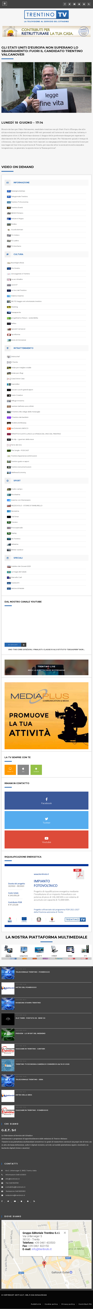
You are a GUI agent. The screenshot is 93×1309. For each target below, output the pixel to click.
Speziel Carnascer (18, 329)
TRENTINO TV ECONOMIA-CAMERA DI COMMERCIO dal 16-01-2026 (42, 1064)
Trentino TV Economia (19, 202)
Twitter (46, 817)
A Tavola (14, 362)
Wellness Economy (18, 472)
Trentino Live (46, 666)
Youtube (46, 837)
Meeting (14, 307)
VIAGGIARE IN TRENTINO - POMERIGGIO (32, 1110)
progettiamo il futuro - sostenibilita (24, 318)
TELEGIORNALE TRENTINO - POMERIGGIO (33, 972)
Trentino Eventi (17, 207)
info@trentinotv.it (12, 1179)
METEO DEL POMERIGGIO (26, 987)
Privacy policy (68, 1304)
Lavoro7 (14, 285)
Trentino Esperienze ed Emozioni (24, 456)
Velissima (14, 544)
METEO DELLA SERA (24, 1095)
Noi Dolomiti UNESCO (19, 428)
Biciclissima (15, 494)
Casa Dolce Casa (17, 379)
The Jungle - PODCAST (20, 450)
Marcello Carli (16, 577)
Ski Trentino (15, 539)
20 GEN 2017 (13, 645)
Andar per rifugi (17, 373)
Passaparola (16, 312)
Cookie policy (51, 1304)
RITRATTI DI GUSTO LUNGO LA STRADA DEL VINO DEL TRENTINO (36, 434)
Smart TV (10, 768)
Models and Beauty (18, 423)
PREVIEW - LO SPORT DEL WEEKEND (30, 1033)
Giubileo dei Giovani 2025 (21, 566)
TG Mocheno (16, 246)
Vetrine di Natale (17, 588)
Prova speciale (17, 528)
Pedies (14, 224)
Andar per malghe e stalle (21, 367)
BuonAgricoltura (17, 263)
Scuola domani (17, 230)
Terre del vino (16, 445)
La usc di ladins (17, 279)
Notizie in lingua (17, 218)
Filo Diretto (15, 268)
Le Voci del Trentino (19, 290)
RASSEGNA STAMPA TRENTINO (28, 1003)
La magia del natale (18, 572)
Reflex (13, 323)
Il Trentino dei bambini (19, 417)
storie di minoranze (18, 340)
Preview (14, 522)
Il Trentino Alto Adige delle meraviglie (25, 412)
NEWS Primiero (17, 213)
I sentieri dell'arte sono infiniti (22, 406)
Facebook (46, 798)
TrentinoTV (15, 583)
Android (36, 768)
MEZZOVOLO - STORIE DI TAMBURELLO (26, 505)
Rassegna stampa (18, 191)
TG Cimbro (15, 235)
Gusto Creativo (17, 395)
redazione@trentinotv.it (15, 1195)
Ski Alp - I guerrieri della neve (22, 439)
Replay (14, 533)
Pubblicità (36, 1304)
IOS (23, 768)
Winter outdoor (17, 550)
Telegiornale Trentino (19, 196)
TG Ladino (15, 241)
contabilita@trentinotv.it (15, 1187)
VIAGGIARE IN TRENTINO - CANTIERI (30, 1049)
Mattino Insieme (17, 296)
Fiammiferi (15, 384)
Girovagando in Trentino (20, 274)
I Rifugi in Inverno (17, 401)
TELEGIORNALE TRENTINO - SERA (29, 1079)
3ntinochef (15, 356)
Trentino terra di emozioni (21, 467)
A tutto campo (16, 489)
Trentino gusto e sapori (20, 461)
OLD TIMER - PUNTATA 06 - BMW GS (30, 1018)
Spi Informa (15, 334)
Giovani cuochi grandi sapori (22, 390)
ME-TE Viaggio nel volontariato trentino (26, 301)
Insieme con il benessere (21, 500)
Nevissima (15, 511)
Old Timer (15, 517)
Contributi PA (85, 1304)
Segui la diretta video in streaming (46, 670)
